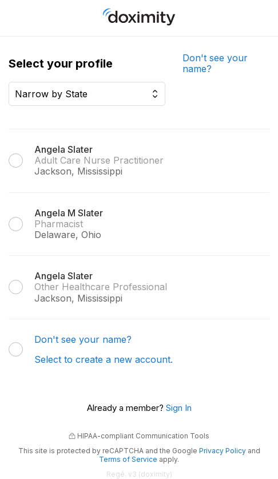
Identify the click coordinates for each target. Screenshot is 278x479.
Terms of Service (128, 459)
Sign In (179, 407)
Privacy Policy (222, 450)
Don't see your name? (215, 63)
